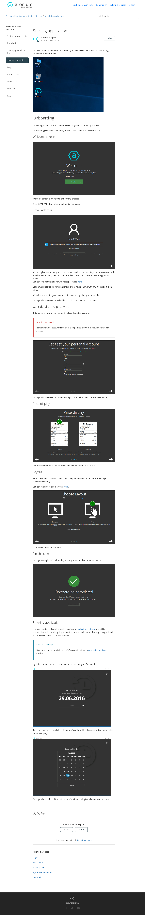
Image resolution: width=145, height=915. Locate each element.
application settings (86, 629)
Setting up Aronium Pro (16, 51)
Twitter (38, 813)
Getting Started (35, 16)
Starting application (16, 60)
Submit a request (118, 5)
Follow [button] (109, 38)
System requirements (17, 36)
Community (101, 5)
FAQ (9, 95)
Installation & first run (54, 16)
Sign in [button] (132, 5)
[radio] (66, 829)
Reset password (14, 74)
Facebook (34, 813)
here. (80, 281)
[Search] (118, 16)
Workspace (12, 81)
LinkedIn (43, 813)
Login (9, 67)
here (66, 486)
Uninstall (11, 88)
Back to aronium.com (83, 5)
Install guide (12, 43)
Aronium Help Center (15, 16)
